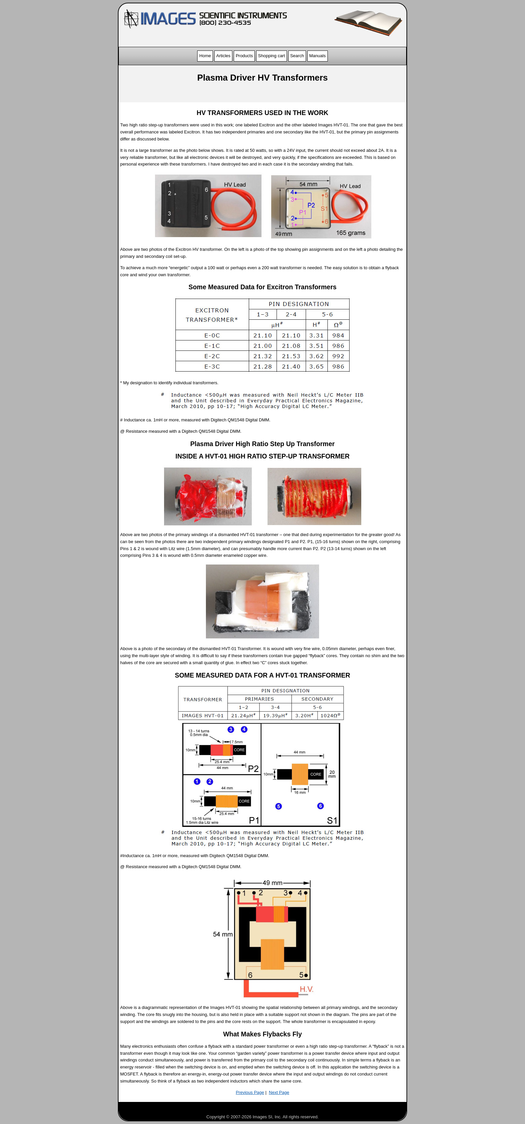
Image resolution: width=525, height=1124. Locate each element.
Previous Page (250, 1092)
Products (244, 55)
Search (297, 55)
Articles (223, 55)
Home (205, 55)
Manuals (317, 55)
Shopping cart (271, 55)
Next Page (279, 1092)
